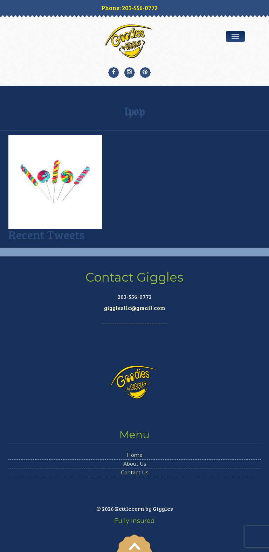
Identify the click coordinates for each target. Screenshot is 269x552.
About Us (134, 464)
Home (135, 455)
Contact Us (134, 472)
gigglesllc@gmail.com (134, 307)
